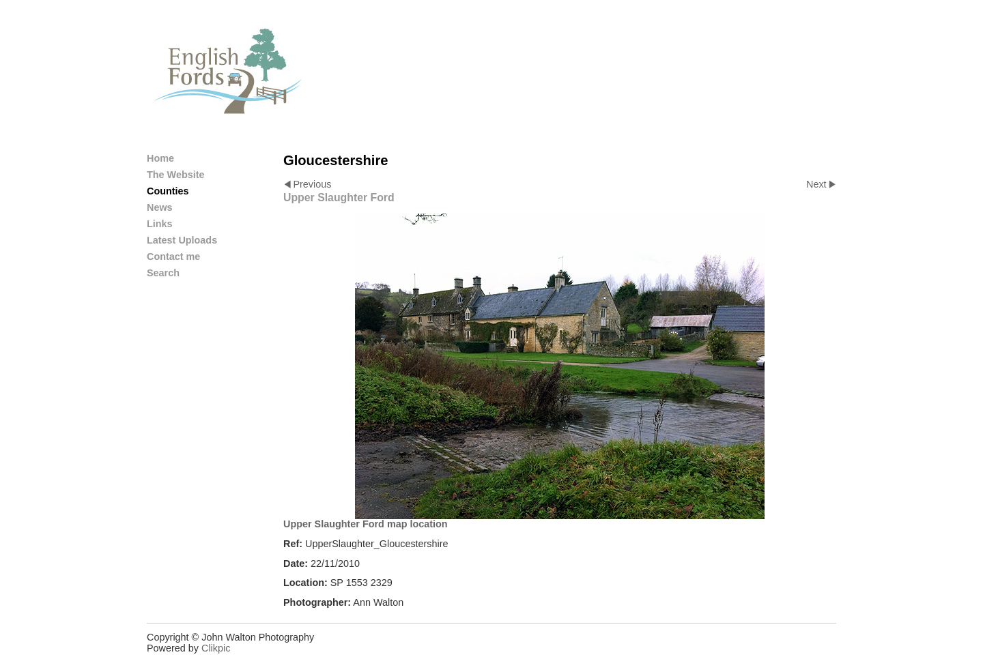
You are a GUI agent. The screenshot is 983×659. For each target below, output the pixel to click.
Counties (168, 191)
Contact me (173, 256)
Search (163, 272)
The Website (176, 174)
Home (160, 158)
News (160, 207)
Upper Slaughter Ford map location (365, 523)
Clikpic (215, 648)
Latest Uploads (182, 240)
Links (160, 223)
